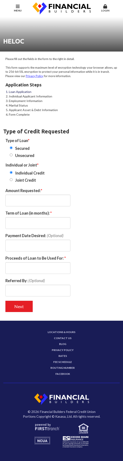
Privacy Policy (34, 76)
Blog (62, 344)
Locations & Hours (61, 332)
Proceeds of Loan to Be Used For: (34, 258)
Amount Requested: (23, 190)
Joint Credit (25, 180)
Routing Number (62, 367)
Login (105, 8)
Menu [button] (17, 8)
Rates (62, 355)
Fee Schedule (62, 362)
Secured (22, 148)
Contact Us (62, 338)
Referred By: (16, 280)
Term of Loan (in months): (27, 213)
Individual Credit (30, 173)
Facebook (62, 373)
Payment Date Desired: (25, 235)
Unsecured (24, 155)
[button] (105, 8)
